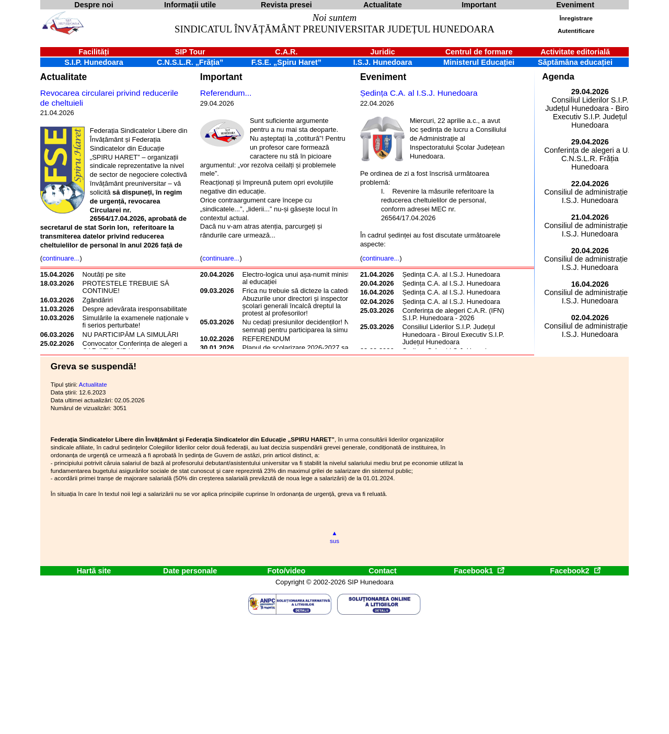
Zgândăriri (98, 300)
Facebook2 (575, 571)
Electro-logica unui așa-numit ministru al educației (299, 278)
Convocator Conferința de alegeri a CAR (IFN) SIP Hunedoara (135, 347)
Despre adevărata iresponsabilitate (135, 309)
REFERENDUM (266, 339)
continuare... (60, 258)
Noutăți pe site (104, 274)
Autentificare (576, 31)
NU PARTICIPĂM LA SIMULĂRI (131, 334)
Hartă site (94, 571)
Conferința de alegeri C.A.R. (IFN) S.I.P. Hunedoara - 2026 (453, 314)
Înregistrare (576, 18)
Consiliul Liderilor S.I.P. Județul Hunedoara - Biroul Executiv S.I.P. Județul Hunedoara (453, 334)
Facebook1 (479, 571)
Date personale (190, 571)
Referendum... (226, 92)
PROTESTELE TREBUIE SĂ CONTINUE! (126, 287)
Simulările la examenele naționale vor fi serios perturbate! (139, 321)
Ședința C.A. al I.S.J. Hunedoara (419, 92)
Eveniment (383, 77)
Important (221, 77)
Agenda (558, 77)
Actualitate (63, 77)
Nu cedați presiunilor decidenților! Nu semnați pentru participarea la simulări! (301, 325)
